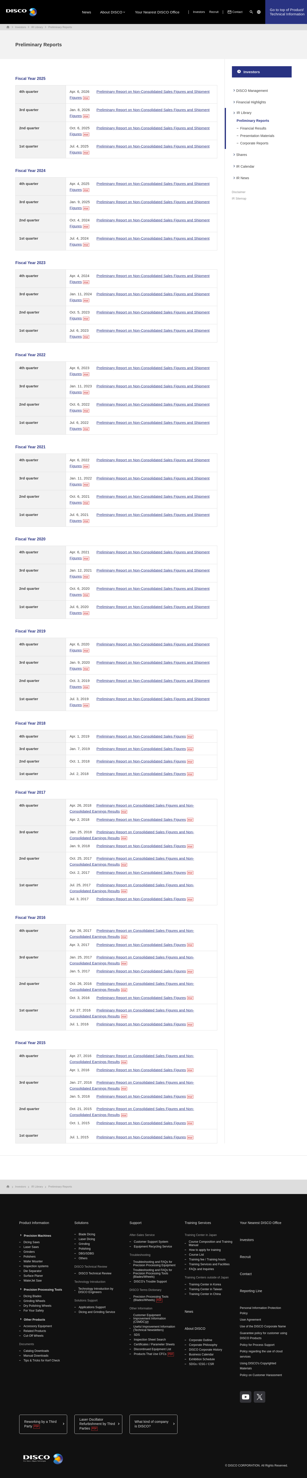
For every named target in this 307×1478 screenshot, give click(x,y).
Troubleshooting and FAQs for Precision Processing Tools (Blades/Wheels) (152, 1273)
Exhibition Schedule (202, 1359)
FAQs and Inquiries (201, 1269)
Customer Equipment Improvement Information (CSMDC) (149, 1318)
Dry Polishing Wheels (37, 1305)
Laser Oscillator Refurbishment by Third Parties (97, 1424)
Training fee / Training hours (207, 1259)
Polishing (85, 1248)
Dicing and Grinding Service (97, 1312)
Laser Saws (31, 1247)
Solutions (81, 1223)
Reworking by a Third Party (40, 1424)
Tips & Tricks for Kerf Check (42, 1360)
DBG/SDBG (86, 1253)
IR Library (37, 27)
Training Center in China (205, 1294)
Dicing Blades (32, 1296)
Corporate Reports (254, 143)
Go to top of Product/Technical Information (287, 12)
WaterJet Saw (33, 1280)
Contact (234, 12)
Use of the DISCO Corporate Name (263, 1326)
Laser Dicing (87, 1239)
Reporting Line (251, 1291)
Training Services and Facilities (209, 1264)
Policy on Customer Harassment (261, 1375)
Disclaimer (239, 192)
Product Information (34, 1223)
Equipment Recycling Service (153, 1246)
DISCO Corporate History (205, 1349)
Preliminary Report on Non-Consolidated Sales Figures (141, 736)
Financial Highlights (251, 102)
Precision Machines (37, 1235)
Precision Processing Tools (43, 1289)
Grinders (29, 1251)
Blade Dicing (87, 1234)
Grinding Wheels (34, 1301)
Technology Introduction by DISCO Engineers (95, 1290)
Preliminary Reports (60, 27)
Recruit (213, 12)
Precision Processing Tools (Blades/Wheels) (150, 1298)
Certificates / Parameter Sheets (154, 1344)
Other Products (34, 1319)
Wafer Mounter (33, 1261)
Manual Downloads (36, 1355)
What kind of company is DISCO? (151, 1424)
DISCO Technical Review (95, 1273)
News (86, 12)
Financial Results (253, 128)
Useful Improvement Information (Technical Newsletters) (154, 1328)
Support (136, 1223)
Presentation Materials (257, 136)
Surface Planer (33, 1275)
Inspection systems (36, 1266)
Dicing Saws (32, 1242)
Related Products (35, 1331)
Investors (199, 12)
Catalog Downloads (36, 1351)
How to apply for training (205, 1250)
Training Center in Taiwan (205, 1289)
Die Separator (33, 1271)
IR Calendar (245, 166)
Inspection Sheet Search (150, 1339)
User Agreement (250, 1319)
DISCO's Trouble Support (150, 1281)
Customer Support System (151, 1241)
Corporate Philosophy (203, 1345)
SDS (137, 1334)
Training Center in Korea (205, 1284)
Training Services (198, 1223)
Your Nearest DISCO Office (157, 12)
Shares (241, 155)
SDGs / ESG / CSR (201, 1364)
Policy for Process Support (257, 1345)
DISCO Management (252, 91)
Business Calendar (201, 1354)
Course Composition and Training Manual (210, 1243)
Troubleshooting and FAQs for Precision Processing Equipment (154, 1263)
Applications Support (92, 1307)
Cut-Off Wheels (33, 1335)
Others (83, 1258)
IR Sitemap (239, 198)
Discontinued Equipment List (152, 1349)
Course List (196, 1254)
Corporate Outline (200, 1340)
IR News (242, 178)
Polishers (29, 1256)
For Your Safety (34, 1310)
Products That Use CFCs (150, 1354)
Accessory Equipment (38, 1326)
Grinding (84, 1244)
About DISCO (111, 12)
